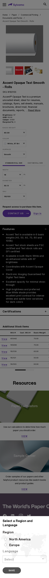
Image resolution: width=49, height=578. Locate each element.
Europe (14, 545)
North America (20, 539)
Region (8, 532)
